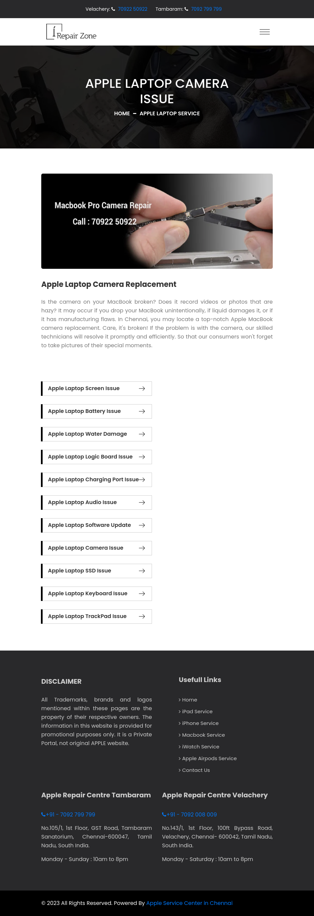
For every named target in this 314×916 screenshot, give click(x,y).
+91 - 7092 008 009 (189, 814)
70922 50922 (133, 9)
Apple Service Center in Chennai (189, 903)
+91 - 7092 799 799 (68, 814)
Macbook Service (202, 734)
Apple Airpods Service (208, 758)
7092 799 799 (206, 9)
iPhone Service (199, 723)
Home (122, 113)
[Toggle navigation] (265, 32)
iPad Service (196, 711)
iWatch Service (199, 746)
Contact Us (194, 770)
